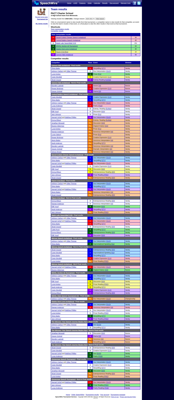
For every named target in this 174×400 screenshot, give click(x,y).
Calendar (97, 3)
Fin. (90, 120)
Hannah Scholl (56, 117)
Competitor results (57, 31)
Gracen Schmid (56, 91)
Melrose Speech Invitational (61, 238)
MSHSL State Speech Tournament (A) (65, 296)
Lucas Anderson (57, 106)
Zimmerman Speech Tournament (63, 359)
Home (69, 3)
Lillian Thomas (71, 71)
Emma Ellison (56, 120)
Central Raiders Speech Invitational (68, 40)
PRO (106, 175)
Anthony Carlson (57, 71)
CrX (109, 77)
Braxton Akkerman (57, 126)
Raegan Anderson (57, 132)
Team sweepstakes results (60, 29)
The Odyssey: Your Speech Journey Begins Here (69, 322)
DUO (108, 71)
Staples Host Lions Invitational (66, 49)
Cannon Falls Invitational (64, 55)
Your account (114, 3)
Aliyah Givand (56, 80)
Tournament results (92, 395)
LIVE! (75, 3)
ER (113, 172)
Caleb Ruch (55, 230)
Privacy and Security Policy (128, 397)
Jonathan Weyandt (57, 123)
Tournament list (42, 19)
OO (106, 126)
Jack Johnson (56, 114)
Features (82, 3)
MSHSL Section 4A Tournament (67, 46)
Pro (99, 74)
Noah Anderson (56, 143)
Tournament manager (118, 395)
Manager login (126, 3)
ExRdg (108, 80)
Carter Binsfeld (56, 77)
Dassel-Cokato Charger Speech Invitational (71, 37)
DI (99, 91)
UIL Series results (42, 23)
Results (105, 3)
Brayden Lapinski (57, 86)
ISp (113, 244)
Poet (100, 106)
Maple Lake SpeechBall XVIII (66, 43)
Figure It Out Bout (62, 52)
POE (100, 356)
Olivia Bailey (55, 68)
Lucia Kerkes (55, 74)
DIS (103, 111)
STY (103, 68)
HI (99, 86)
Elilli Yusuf (55, 111)
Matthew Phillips (70, 117)
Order (90, 3)
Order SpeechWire (77, 395)
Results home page (41, 17)
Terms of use (115, 397)
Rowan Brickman (57, 88)
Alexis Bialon (55, 140)
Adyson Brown (56, 152)
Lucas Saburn (56, 134)
